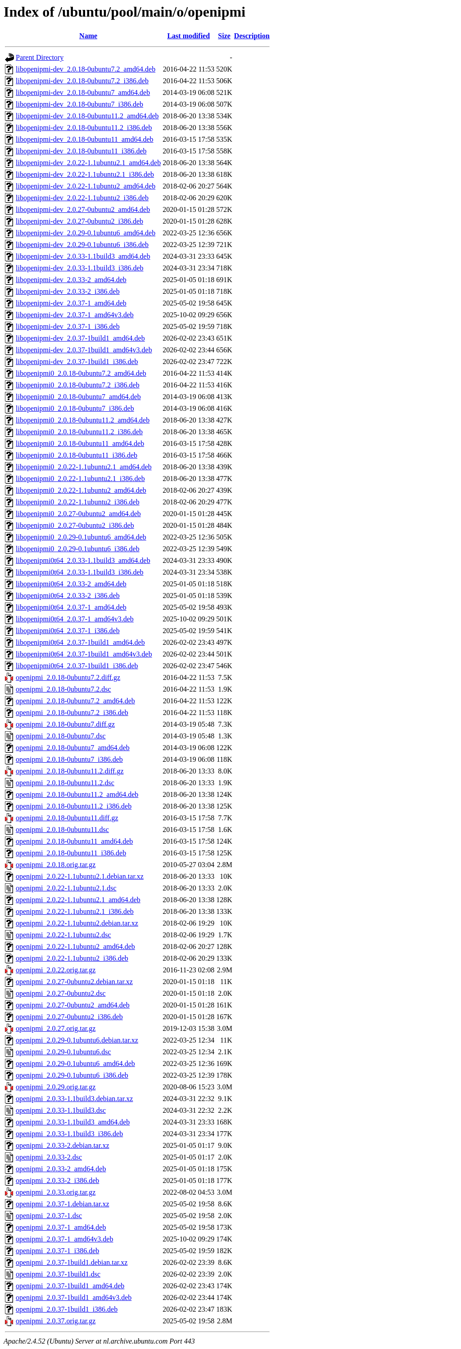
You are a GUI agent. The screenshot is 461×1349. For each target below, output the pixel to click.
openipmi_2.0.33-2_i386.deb (57, 1180)
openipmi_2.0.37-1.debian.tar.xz (62, 1204)
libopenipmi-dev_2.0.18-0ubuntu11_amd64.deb (85, 139)
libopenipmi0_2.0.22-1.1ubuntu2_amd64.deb (81, 490)
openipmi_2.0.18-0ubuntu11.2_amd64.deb (77, 794)
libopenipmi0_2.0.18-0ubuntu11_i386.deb (76, 455)
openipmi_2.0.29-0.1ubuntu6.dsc (63, 1052)
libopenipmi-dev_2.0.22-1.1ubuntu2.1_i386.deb (85, 174)
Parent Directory (39, 57)
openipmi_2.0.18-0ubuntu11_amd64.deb (74, 841)
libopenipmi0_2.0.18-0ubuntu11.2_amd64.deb (82, 420)
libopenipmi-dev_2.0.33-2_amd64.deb (71, 279)
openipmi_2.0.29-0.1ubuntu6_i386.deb (72, 1075)
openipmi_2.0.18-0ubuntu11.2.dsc (65, 783)
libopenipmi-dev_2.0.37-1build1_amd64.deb (80, 338)
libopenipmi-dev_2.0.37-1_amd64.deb (71, 303)
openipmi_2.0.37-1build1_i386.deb (67, 1309)
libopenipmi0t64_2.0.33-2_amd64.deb (71, 584)
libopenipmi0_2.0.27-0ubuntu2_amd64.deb (78, 513)
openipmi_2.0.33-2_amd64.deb (61, 1169)
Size (224, 36)
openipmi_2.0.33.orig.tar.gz (55, 1192)
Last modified (188, 36)
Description (252, 36)
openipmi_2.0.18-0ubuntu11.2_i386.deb (73, 806)
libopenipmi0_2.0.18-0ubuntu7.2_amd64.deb (81, 373)
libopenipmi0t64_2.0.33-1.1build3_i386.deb (80, 572)
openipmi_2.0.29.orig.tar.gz (55, 1087)
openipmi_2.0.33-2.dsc (49, 1157)
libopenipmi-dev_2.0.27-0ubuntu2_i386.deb (79, 221)
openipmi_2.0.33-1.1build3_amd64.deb (73, 1122)
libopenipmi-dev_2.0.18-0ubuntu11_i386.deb (81, 151)
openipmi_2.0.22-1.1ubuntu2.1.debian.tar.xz (80, 876)
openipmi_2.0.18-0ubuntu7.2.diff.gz (68, 677)
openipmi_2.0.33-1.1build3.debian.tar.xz (74, 1098)
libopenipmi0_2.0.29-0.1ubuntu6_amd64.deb (81, 537)
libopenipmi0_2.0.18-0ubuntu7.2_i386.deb (78, 385)
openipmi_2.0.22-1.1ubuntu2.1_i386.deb (75, 911)
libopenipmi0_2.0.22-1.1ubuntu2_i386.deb (78, 502)
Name (88, 36)
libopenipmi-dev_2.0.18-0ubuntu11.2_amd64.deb (87, 116)
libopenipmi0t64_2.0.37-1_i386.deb (68, 630)
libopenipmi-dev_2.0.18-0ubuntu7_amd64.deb (83, 92)
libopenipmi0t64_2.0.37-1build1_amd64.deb (80, 642)
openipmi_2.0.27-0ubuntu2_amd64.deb (73, 1005)
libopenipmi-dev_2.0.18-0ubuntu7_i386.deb (79, 104)
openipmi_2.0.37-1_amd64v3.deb (64, 1239)
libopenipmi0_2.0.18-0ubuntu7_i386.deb (75, 408)
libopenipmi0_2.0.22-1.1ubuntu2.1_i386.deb (80, 478)
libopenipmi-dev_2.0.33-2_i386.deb (68, 291)
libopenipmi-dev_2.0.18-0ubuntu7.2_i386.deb (82, 81)
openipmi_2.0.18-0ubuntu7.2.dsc (63, 689)
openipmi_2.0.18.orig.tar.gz (55, 864)
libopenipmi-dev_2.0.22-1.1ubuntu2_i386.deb (82, 198)
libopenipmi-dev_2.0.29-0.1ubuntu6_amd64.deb (85, 233)
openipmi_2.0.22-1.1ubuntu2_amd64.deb (75, 946)
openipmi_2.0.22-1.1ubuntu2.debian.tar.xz (77, 923)
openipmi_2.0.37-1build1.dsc (58, 1274)
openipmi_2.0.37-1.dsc (49, 1215)
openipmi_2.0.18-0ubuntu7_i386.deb (69, 759)
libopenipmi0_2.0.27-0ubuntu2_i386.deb (75, 525)
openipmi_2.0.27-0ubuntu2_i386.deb (69, 1017)
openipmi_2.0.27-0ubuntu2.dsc (61, 993)
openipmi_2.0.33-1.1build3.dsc (61, 1110)
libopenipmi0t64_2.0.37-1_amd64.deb (71, 607)
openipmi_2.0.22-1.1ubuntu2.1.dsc (66, 888)
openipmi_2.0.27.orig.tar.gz (55, 1028)
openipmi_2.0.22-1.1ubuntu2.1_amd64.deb (78, 900)
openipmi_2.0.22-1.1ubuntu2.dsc (63, 935)
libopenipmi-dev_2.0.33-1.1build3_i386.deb (80, 268)
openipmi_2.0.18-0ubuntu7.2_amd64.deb (75, 701)
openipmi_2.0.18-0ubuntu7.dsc (61, 736)
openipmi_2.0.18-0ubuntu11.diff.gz (67, 818)
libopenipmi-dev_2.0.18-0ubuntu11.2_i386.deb (84, 127)
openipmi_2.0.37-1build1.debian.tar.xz (71, 1262)
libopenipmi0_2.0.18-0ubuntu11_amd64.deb (80, 443)
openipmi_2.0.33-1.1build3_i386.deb (69, 1134)
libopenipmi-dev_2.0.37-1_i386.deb (68, 326)
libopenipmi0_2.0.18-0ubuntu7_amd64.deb (78, 396)
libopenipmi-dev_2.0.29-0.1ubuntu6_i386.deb (82, 244)
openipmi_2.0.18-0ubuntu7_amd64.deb (73, 747)
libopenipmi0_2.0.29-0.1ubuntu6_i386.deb (78, 549)
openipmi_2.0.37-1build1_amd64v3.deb (73, 1297)
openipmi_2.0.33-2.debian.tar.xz (62, 1145)
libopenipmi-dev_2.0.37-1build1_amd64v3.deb (84, 350)
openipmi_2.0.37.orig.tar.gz (55, 1321)
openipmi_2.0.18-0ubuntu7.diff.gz (65, 724)
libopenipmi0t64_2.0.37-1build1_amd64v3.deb (84, 654)
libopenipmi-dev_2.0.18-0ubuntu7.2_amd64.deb (85, 69)
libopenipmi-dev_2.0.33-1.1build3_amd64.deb (83, 256)
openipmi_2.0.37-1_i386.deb (57, 1251)
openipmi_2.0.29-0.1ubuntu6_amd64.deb (75, 1063)
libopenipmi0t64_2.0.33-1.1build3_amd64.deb (83, 560)
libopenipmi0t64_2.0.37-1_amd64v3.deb (75, 619)
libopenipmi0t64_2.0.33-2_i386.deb (68, 595)
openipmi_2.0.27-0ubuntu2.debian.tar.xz (74, 981)
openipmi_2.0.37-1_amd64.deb (61, 1227)
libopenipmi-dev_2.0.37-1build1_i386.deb (77, 361)
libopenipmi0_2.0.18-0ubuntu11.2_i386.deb (79, 432)
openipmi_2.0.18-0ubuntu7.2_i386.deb (72, 712)
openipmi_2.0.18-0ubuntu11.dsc (62, 829)
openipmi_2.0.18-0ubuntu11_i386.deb (71, 853)
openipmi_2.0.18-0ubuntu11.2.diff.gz (70, 771)
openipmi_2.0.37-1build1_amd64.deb (70, 1286)
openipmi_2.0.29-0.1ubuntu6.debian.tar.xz (77, 1040)
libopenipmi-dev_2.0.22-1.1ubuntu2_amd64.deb (85, 186)
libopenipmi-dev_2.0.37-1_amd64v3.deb (75, 315)
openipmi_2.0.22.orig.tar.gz (55, 970)
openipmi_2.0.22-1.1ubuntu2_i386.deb (72, 958)
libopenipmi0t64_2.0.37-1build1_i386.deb (77, 666)
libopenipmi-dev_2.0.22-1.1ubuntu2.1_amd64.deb (88, 162)
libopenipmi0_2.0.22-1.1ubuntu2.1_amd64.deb (84, 467)
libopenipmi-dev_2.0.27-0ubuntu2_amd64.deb (83, 209)
